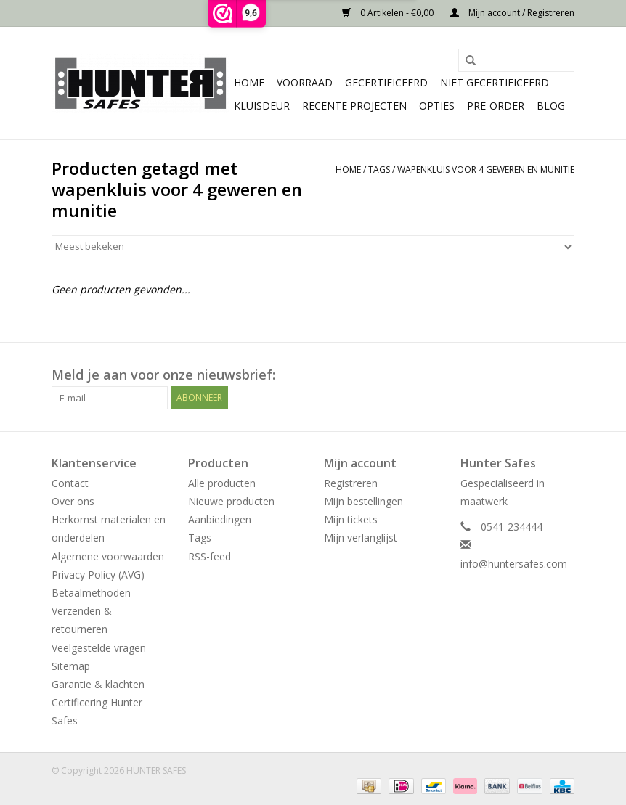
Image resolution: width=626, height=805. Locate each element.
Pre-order (495, 106)
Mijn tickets (351, 519)
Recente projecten (354, 106)
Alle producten (222, 483)
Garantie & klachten (98, 684)
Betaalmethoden (91, 593)
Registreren (351, 483)
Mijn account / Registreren (512, 13)
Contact (70, 483)
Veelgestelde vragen (99, 648)
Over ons (73, 501)
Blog (551, 106)
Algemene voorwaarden (108, 556)
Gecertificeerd (386, 82)
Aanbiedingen (219, 519)
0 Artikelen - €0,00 (389, 13)
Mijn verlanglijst (360, 537)
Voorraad (305, 82)
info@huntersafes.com (513, 564)
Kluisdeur (262, 106)
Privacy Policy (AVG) (98, 574)
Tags (379, 169)
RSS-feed (209, 556)
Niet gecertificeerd (494, 82)
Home (249, 82)
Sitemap (71, 666)
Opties (437, 106)
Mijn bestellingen (363, 501)
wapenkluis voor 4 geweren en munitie (485, 169)
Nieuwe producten (231, 501)
